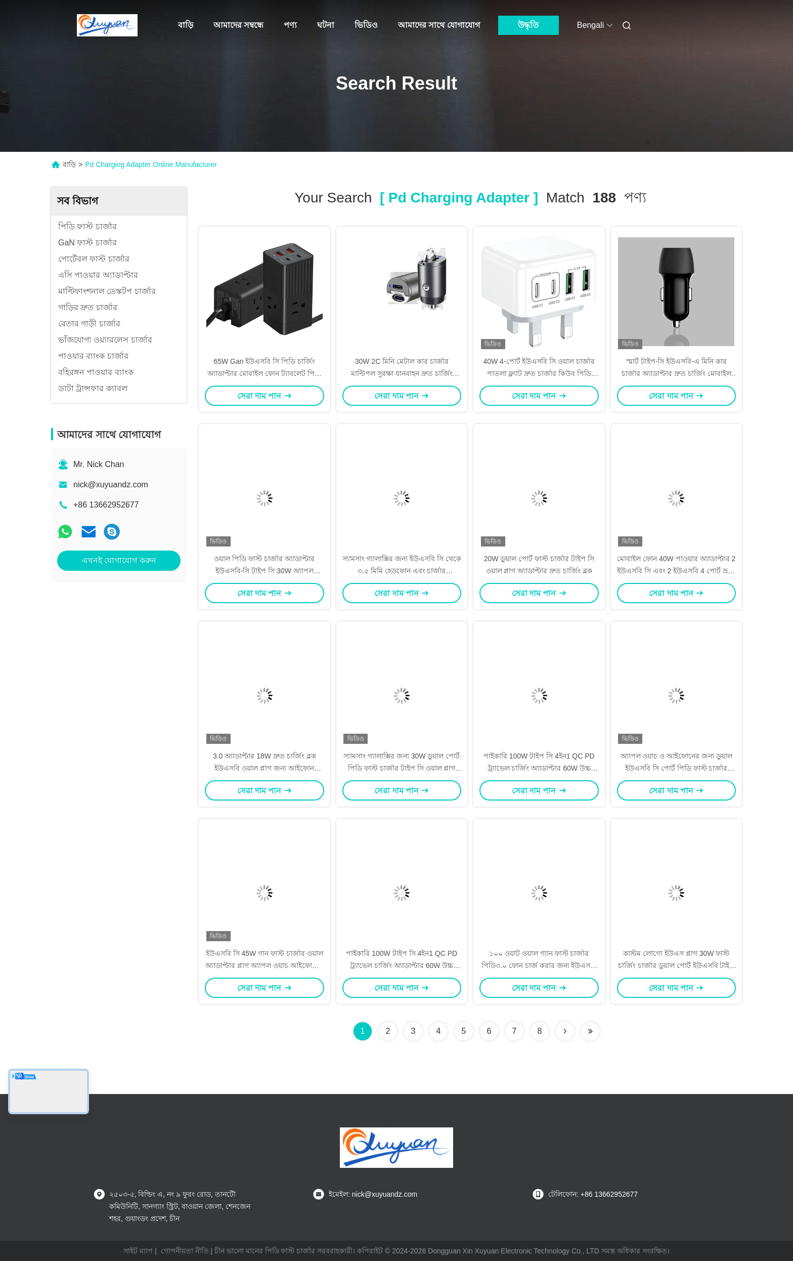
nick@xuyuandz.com (110, 484)
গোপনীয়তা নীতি (185, 1251)
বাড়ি (185, 25)
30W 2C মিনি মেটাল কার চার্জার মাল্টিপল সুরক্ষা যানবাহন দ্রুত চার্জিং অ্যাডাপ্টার (402, 373)
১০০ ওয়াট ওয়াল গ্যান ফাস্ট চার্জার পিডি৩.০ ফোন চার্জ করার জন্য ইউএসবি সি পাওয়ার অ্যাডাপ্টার (538, 965)
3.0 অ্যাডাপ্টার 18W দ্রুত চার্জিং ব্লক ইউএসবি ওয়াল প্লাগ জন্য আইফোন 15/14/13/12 (264, 768)
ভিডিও (366, 25)
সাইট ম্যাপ (138, 1251)
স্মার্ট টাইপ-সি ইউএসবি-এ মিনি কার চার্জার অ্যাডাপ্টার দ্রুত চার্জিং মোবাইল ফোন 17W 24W (676, 373)
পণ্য (290, 25)
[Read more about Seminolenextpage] (565, 1031)
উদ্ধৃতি (528, 25)
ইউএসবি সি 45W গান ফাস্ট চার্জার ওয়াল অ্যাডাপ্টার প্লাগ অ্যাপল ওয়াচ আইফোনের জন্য (264, 965)
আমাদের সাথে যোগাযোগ (439, 25)
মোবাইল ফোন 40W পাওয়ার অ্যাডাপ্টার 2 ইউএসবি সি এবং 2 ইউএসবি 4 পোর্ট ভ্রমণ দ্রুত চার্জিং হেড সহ (676, 571)
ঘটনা (325, 25)
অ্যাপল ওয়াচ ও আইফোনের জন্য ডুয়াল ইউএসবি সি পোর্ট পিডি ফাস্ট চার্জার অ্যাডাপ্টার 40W (676, 768)
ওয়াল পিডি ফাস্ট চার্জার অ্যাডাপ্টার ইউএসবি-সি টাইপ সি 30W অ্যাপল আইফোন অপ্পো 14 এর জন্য (264, 571)
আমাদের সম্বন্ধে (238, 25)
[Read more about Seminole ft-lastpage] (590, 1031)
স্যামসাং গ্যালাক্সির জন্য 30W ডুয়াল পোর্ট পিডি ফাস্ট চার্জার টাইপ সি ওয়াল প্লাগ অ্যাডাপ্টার (401, 768)
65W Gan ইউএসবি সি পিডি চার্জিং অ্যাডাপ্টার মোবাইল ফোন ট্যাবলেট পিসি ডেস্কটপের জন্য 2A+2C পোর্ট (264, 373)
